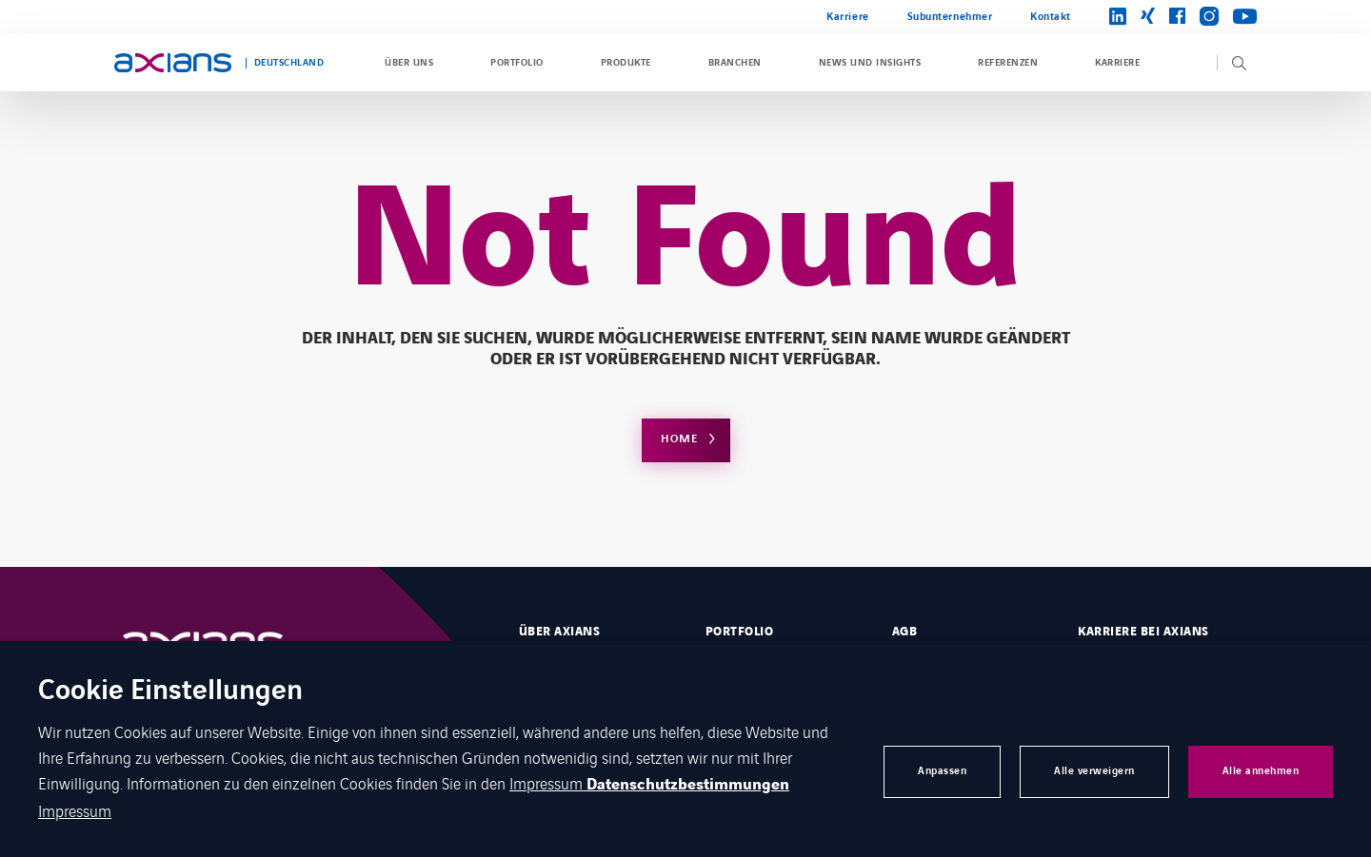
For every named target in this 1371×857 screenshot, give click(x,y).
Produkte (626, 62)
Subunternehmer (950, 17)
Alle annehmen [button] (1261, 771)
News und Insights (870, 62)
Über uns (409, 62)
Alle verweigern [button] (1094, 771)
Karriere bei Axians (1143, 631)
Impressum (547, 782)
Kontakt (1050, 17)
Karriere (847, 17)
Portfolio (516, 62)
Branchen (735, 62)
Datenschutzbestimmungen (687, 784)
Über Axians (559, 631)
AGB (904, 631)
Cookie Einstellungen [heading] (170, 692)
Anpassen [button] (942, 771)
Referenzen (1008, 62)
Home (679, 439)
